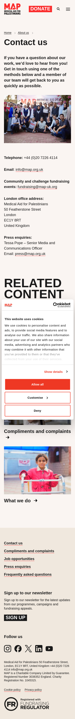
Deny (37, 410)
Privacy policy (33, 689)
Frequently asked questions (28, 574)
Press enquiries (17, 567)
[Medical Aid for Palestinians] (12, 9)
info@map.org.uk (29, 170)
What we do (20, 500)
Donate (40, 8)
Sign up (15, 617)
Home (7, 32)
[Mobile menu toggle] (68, 9)
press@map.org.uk (30, 254)
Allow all (37, 384)
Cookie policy (12, 689)
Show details (53, 371)
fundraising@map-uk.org (37, 187)
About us (23, 32)
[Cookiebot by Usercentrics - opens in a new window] (53, 304)
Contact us (13, 543)
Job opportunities (19, 559)
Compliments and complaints (29, 551)
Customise (37, 397)
